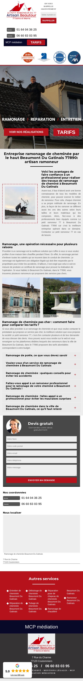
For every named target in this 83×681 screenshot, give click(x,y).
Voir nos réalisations (26, 132)
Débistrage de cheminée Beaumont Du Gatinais (35, 594)
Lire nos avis (17, 675)
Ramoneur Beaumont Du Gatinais (73, 600)
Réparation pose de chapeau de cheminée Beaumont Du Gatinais (54, 597)
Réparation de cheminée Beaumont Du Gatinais (16, 607)
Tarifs (36, 42)
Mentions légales (55, 670)
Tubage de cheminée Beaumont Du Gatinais (35, 607)
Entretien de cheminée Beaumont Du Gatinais (16, 594)
